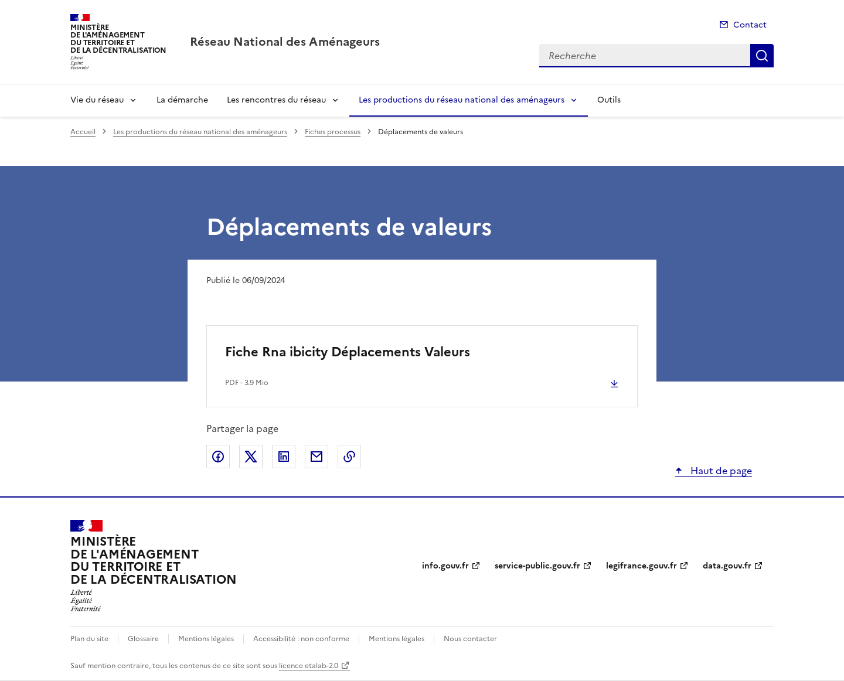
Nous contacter (470, 639)
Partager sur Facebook (218, 456)
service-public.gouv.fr (537, 566)
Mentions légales (206, 639)
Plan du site (89, 639)
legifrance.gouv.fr (641, 566)
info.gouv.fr (445, 566)
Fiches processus (332, 132)
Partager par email (316, 456)
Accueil (83, 132)
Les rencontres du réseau (276, 100)
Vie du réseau (97, 100)
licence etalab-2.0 (308, 665)
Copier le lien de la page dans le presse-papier (349, 456)
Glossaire (143, 639)
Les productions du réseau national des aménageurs (461, 100)
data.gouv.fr (727, 566)
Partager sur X (251, 456)
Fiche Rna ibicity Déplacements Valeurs (347, 352)
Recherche (762, 55)
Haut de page (720, 471)
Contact (750, 25)
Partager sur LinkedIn (283, 456)
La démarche (182, 100)
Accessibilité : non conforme (301, 639)
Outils (609, 100)
